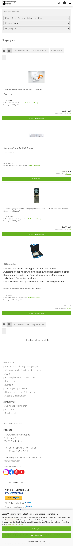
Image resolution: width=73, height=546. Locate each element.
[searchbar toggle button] (59, 3)
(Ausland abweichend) (31, 103)
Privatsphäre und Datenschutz (20, 377)
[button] (4, 50)
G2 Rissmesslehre (10, 264)
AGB (7, 373)
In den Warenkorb (36, 118)
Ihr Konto (10, 409)
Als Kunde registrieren (16, 405)
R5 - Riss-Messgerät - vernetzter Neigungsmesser (22, 89)
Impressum (10, 381)
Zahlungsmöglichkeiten (16, 388)
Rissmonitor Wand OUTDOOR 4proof (18, 148)
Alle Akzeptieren (37, 529)
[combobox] (21, 50)
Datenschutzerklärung (15, 524)
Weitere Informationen (36, 541)
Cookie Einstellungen (15, 395)
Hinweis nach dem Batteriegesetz (21, 392)
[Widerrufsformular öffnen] (12, 423)
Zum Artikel (36, 179)
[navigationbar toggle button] (70, 3)
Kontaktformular (11, 460)
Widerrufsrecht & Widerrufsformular (23, 370)
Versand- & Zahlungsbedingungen (21, 366)
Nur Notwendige (36, 536)
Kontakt (9, 384)
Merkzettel (10, 413)
